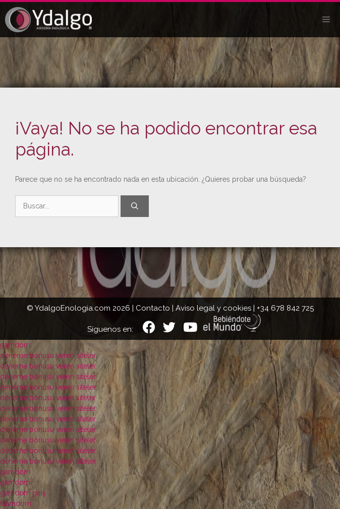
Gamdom (15, 503)
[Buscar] (135, 206)
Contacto (153, 308)
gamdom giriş (23, 493)
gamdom (15, 345)
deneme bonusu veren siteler (48, 355)
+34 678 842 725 (285, 308)
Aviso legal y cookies (213, 308)
